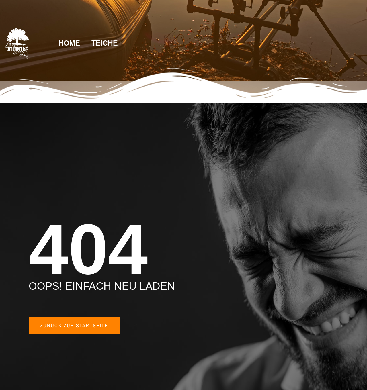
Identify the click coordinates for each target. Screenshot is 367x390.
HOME (69, 43)
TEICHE (106, 43)
